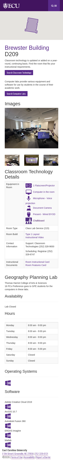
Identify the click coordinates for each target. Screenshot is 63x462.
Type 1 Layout (32, 234)
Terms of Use (16, 457)
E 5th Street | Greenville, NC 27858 (17, 453)
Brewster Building (27, 48)
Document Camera (42, 208)
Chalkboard (38, 220)
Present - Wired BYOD (44, 214)
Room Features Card (35, 265)
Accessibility (29, 457)
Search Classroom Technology (19, 72)
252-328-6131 (41, 453)
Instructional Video (34, 237)
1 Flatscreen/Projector (44, 185)
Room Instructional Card (37, 262)
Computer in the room (43, 192)
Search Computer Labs (16, 93)
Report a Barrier (43, 457)
